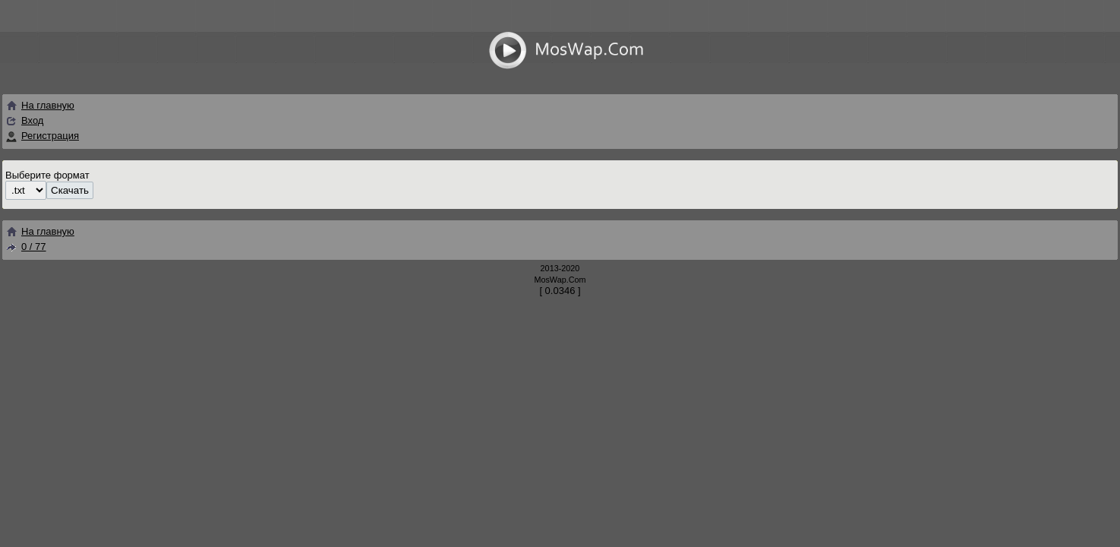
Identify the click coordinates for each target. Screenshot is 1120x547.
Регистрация (50, 135)
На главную (39, 105)
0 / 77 (25, 246)
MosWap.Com (559, 279)
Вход (32, 120)
